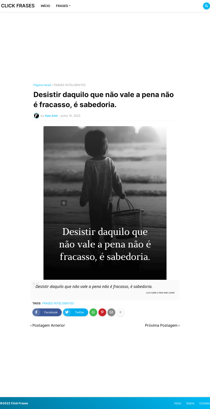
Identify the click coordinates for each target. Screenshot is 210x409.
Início (177, 403)
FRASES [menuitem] (62, 6)
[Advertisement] (105, 42)
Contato (204, 403)
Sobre (190, 403)
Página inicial (42, 85)
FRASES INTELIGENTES (70, 85)
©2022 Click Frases (14, 403)
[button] (206, 5)
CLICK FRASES (18, 6)
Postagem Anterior (48, 325)
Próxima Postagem (161, 325)
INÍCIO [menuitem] (45, 6)
